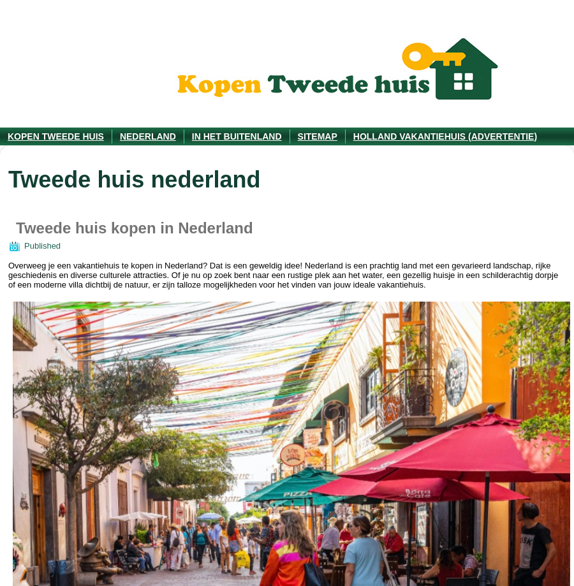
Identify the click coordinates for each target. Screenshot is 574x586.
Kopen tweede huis (56, 136)
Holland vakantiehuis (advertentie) (445, 136)
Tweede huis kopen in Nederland (134, 228)
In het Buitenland (237, 136)
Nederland (148, 136)
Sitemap (317, 136)
